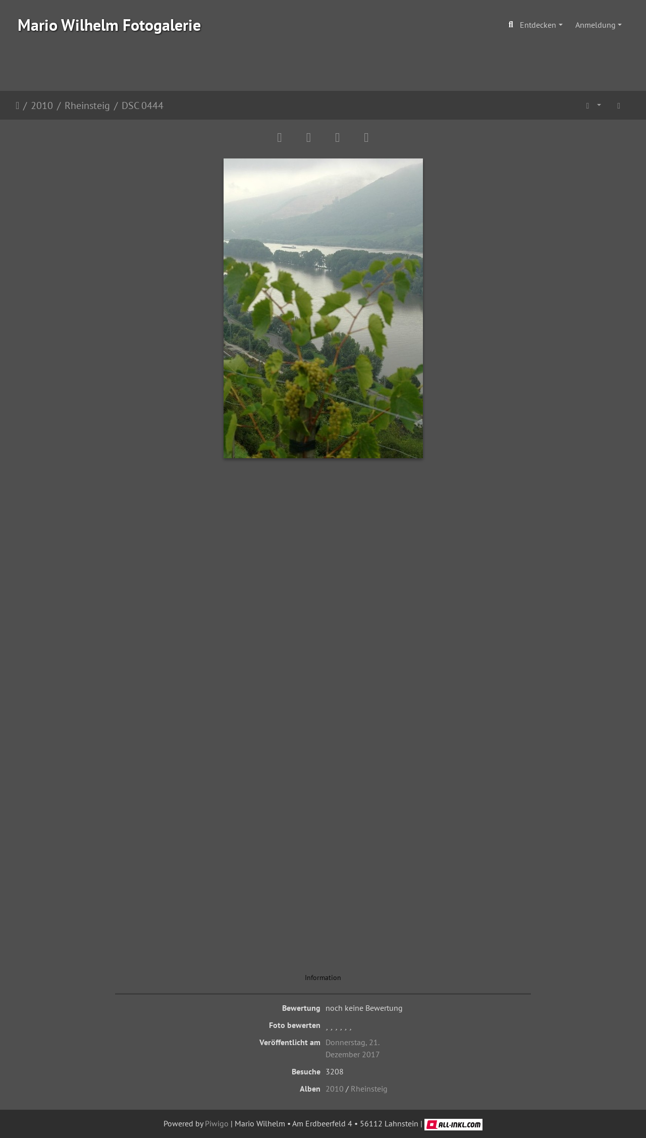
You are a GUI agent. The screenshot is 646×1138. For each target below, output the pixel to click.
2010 (42, 105)
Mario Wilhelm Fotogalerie (109, 24)
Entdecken (538, 25)
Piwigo (217, 1123)
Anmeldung (595, 25)
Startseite (17, 105)
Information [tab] (323, 977)
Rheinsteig (87, 105)
